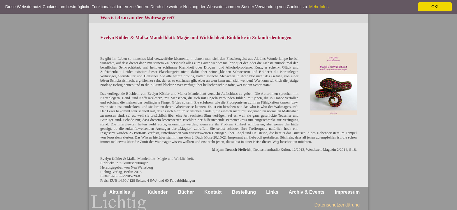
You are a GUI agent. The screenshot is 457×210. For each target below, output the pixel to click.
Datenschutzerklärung (337, 204)
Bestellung (244, 192)
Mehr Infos (318, 6)
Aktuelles (119, 192)
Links (272, 192)
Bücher (186, 192)
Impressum (347, 192)
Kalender (158, 192)
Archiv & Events (307, 192)
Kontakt (213, 192)
